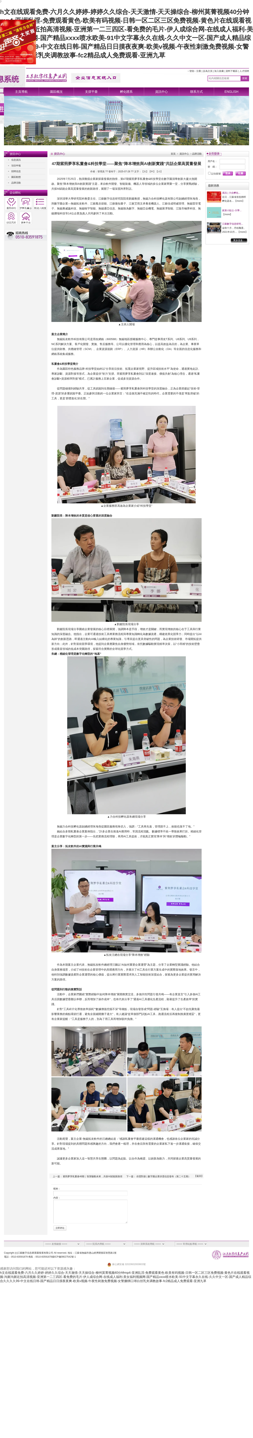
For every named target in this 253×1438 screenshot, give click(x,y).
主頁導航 (21, 91)
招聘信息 (16, 171)
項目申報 (16, 165)
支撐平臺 (91, 91)
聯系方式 (196, 91)
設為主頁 (207, 71)
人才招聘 (244, 71)
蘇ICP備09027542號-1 (64, 1256)
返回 (198, 1176)
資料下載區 (232, 71)
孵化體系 (126, 91)
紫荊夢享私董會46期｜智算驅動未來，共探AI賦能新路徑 (92, 1176)
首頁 (173, 153)
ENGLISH (231, 91)
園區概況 (56, 91)
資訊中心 (161, 91)
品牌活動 (16, 182)
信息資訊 (16, 160)
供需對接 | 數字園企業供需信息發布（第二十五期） (163, 1176)
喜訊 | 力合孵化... (231, 192)
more (239, 201)
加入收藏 (219, 71)
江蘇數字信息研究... (232, 223)
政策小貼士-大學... (232, 210)
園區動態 (16, 177)
